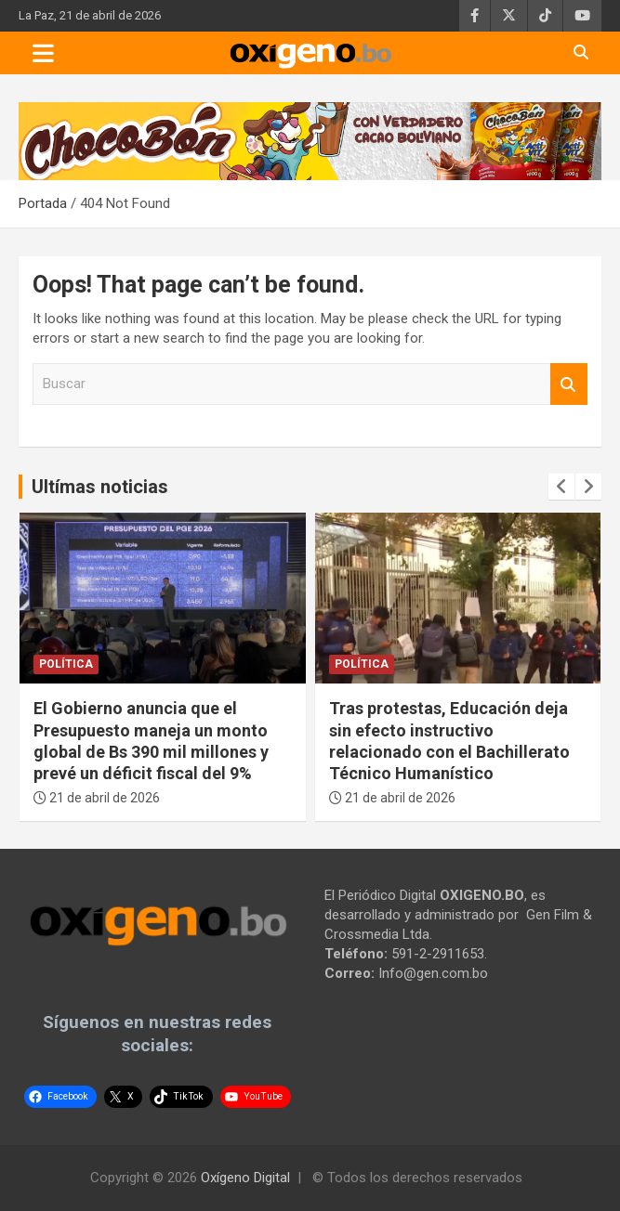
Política (66, 664)
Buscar (568, 384)
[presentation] (561, 487)
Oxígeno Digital (245, 1177)
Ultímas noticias (100, 486)
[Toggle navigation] (43, 53)
